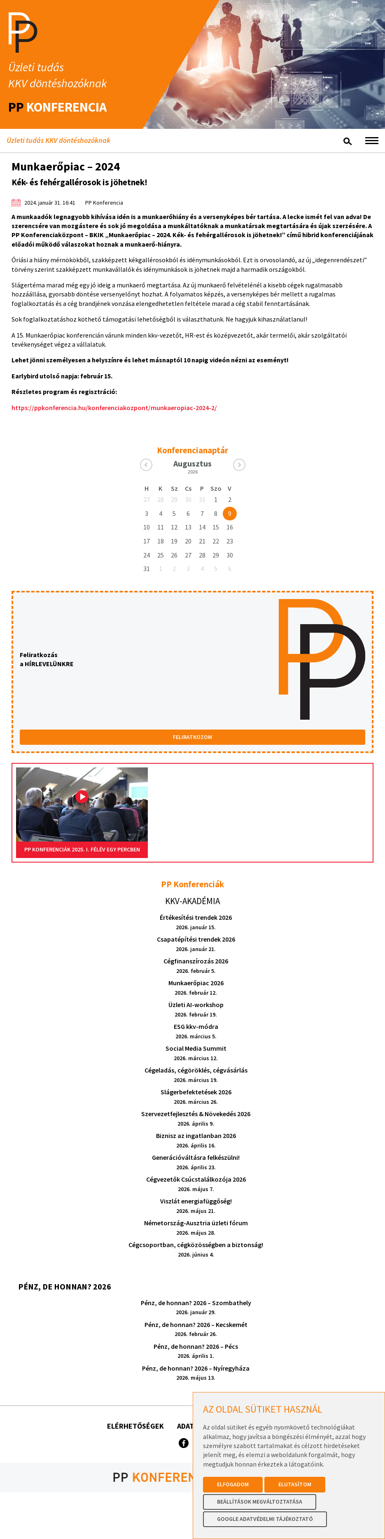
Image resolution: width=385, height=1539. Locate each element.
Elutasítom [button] (294, 1484)
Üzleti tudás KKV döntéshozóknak (59, 140)
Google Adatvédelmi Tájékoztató (265, 1519)
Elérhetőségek (135, 1426)
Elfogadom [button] (233, 1484)
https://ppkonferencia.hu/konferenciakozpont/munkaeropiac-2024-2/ (114, 407)
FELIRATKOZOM (192, 737)
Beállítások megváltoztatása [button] (259, 1501)
